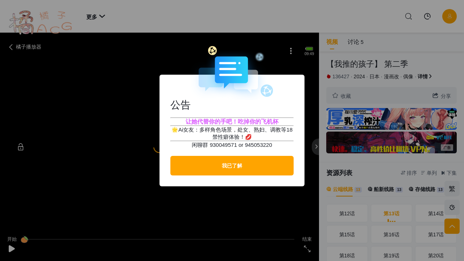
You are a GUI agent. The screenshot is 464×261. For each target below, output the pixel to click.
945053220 (258, 145)
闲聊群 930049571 (214, 145)
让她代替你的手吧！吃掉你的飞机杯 (232, 122)
